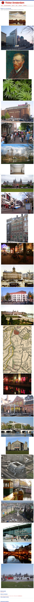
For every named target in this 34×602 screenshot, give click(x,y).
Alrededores (20, 5)
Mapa (16, 5)
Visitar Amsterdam (14, 2)
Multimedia (24, 5)
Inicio (2, 5)
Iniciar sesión (2, 592)
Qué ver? (13, 5)
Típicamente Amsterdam (7, 5)
